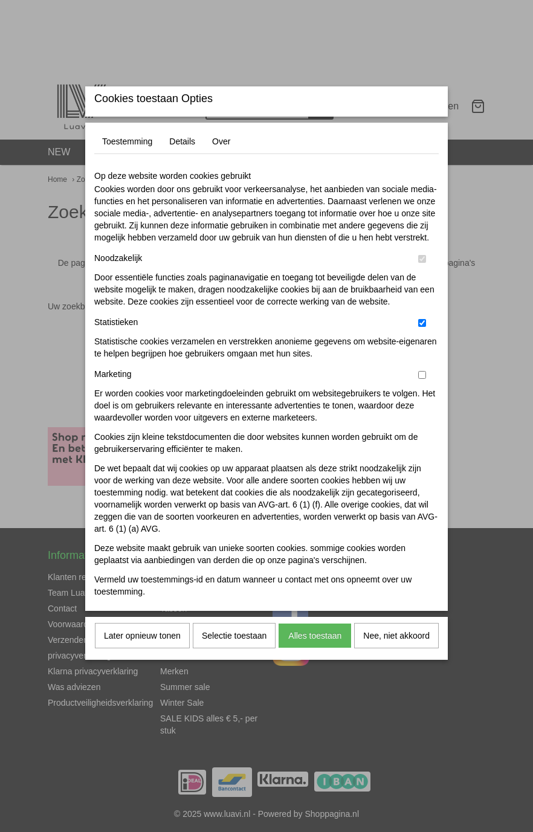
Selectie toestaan (234, 659)
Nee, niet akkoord (396, 659)
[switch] (422, 282)
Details (182, 165)
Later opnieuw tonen (142, 659)
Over (221, 165)
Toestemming (127, 165)
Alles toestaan (314, 659)
